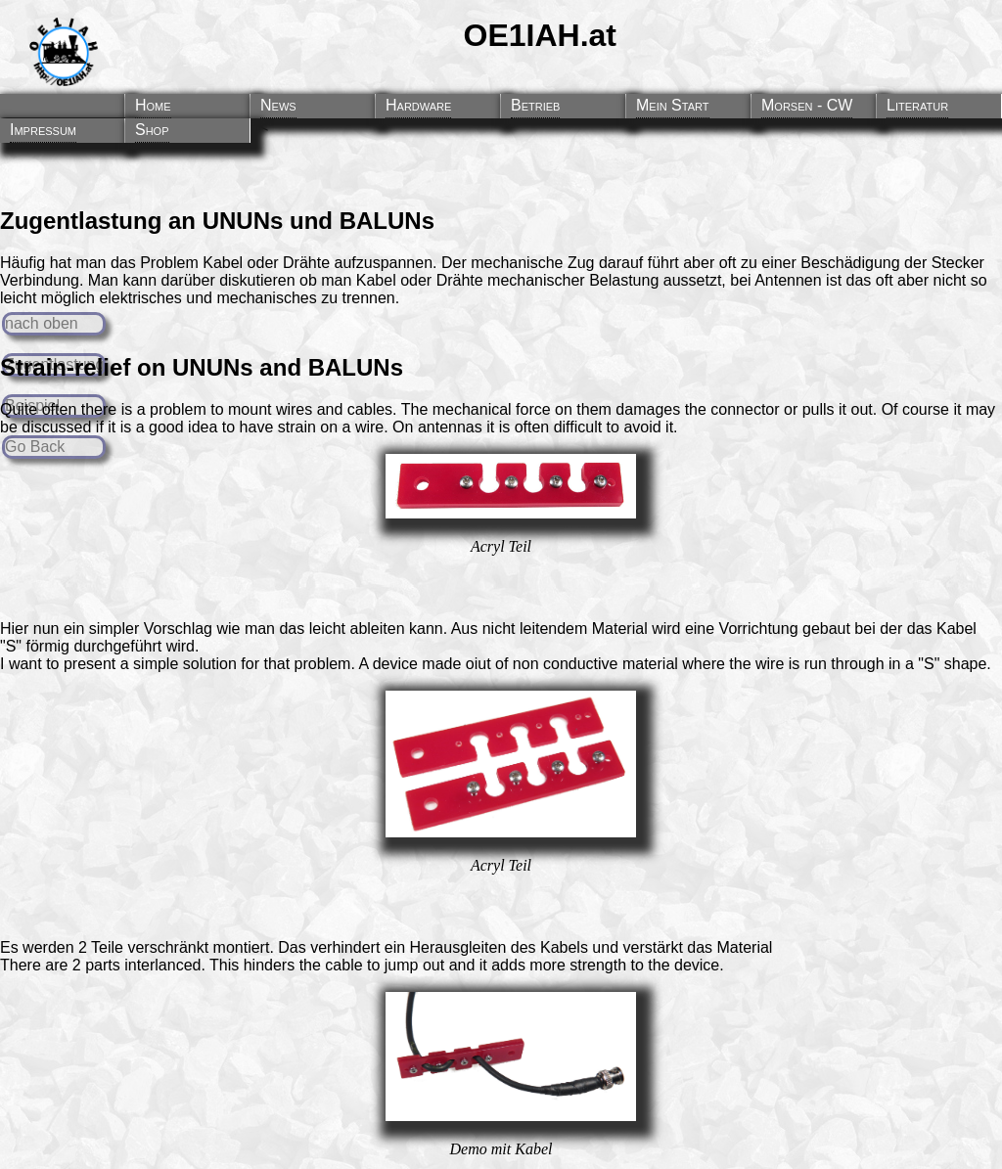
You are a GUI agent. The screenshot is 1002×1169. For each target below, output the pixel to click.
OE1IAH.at (540, 35)
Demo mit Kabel (501, 1149)
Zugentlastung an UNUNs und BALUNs (217, 220)
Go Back (35, 446)
